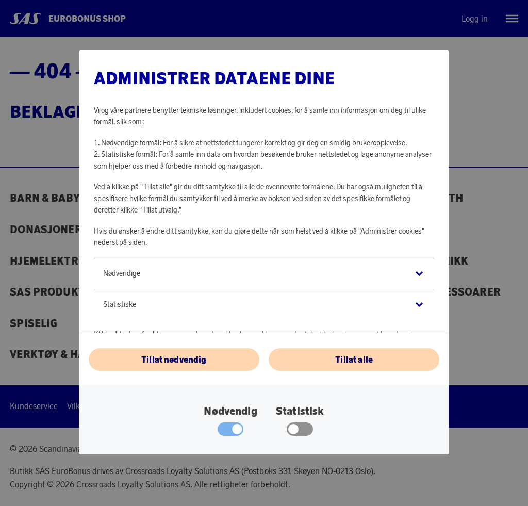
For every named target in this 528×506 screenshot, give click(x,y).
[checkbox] (300, 431)
